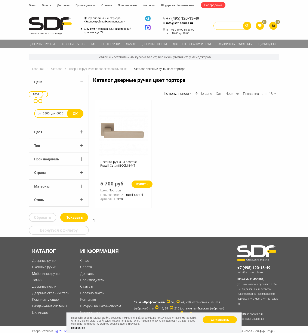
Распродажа (213, 5)
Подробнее (78, 328)
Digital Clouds (63, 331)
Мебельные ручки (105, 44)
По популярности (177, 94)
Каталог (56, 69)
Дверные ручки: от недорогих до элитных (98, 69)
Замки (131, 44)
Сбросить (42, 217)
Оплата (46, 5)
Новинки (232, 94)
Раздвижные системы (234, 44)
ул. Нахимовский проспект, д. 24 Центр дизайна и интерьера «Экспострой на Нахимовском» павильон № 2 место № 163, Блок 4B (258, 291)
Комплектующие (45, 299)
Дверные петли (154, 44)
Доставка (63, 5)
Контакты (149, 5)
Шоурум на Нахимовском (177, 5)
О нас (32, 5)
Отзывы (106, 5)
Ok (75, 113)
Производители (85, 5)
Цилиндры (267, 44)
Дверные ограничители (192, 44)
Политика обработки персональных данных (250, 316)
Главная (38, 69)
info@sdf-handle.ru (178, 23)
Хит (219, 94)
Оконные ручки (73, 44)
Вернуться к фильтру (59, 230)
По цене (203, 94)
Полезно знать (127, 5)
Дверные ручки (42, 44)
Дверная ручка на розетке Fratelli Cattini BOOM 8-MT (118, 163)
